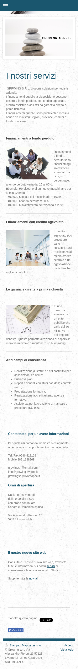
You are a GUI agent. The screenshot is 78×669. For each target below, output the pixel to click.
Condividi (16, 630)
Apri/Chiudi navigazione (39, 5)
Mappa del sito (31, 645)
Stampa (12, 645)
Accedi (68, 645)
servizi (51, 566)
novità (33, 578)
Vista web (67, 649)
